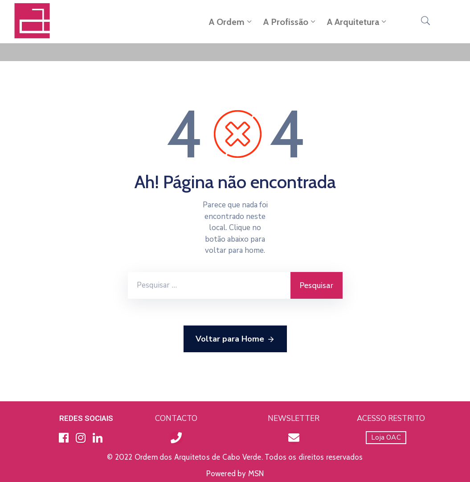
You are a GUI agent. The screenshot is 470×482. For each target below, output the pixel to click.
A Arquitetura (357, 21)
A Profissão (290, 21)
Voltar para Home (235, 339)
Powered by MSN (235, 473)
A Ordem (231, 21)
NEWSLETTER (293, 418)
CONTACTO (176, 418)
